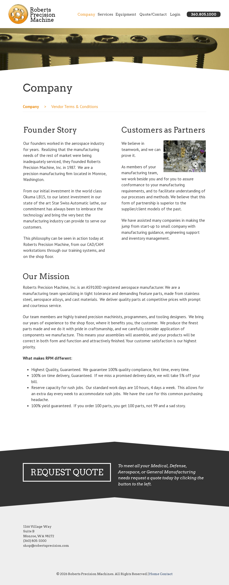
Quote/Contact (153, 14)
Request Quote (66, 472)
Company (86, 14)
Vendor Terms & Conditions (74, 106)
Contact (166, 574)
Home (154, 574)
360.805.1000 (203, 14)
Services (105, 14)
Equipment (126, 14)
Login (175, 14)
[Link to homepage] (31, 14)
